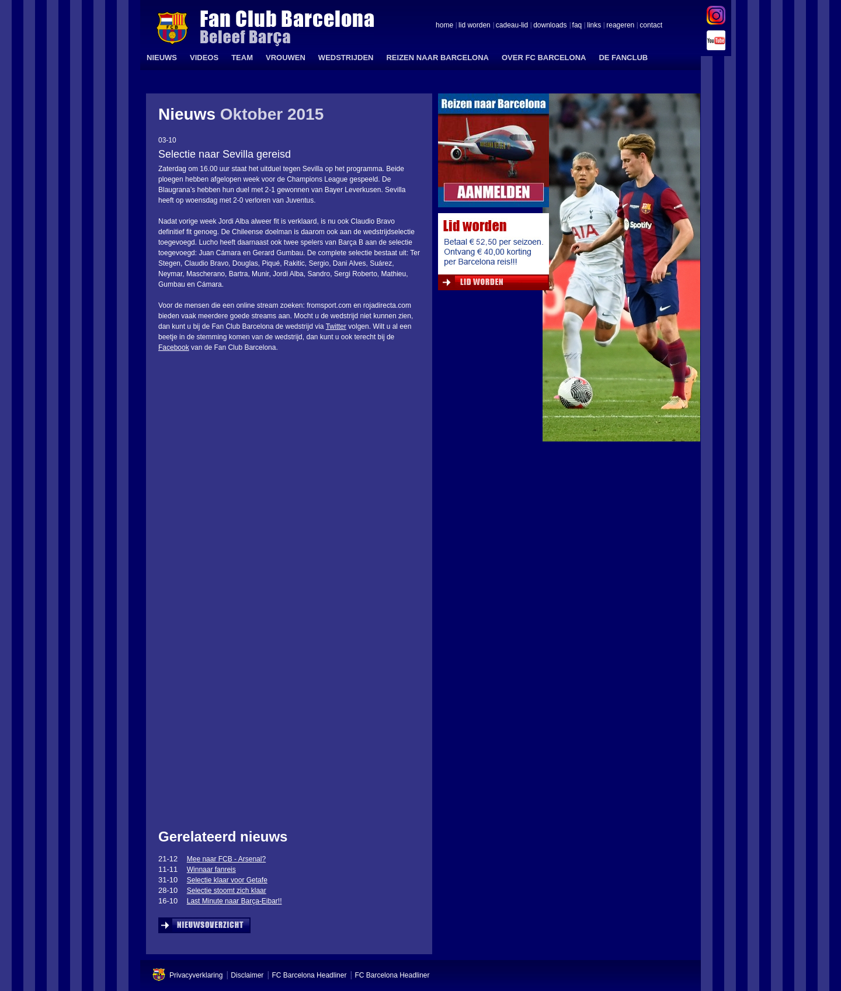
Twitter (336, 326)
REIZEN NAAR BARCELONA (437, 57)
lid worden (474, 25)
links (594, 25)
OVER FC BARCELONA (544, 57)
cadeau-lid (512, 25)
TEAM (242, 57)
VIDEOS (204, 57)
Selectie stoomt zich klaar (226, 890)
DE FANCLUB (623, 57)
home (444, 25)
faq (577, 25)
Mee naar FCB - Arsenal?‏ (226, 859)
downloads (550, 25)
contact (651, 25)
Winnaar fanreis (211, 869)
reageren (620, 25)
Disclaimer (247, 975)
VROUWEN (285, 57)
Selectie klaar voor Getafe (227, 880)
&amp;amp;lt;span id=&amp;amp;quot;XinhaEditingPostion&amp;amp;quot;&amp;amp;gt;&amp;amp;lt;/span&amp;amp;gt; (282, 699)
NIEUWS (162, 57)
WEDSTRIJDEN (346, 57)
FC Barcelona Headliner (309, 975)
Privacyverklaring (196, 975)
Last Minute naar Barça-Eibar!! (234, 901)
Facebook (173, 347)
